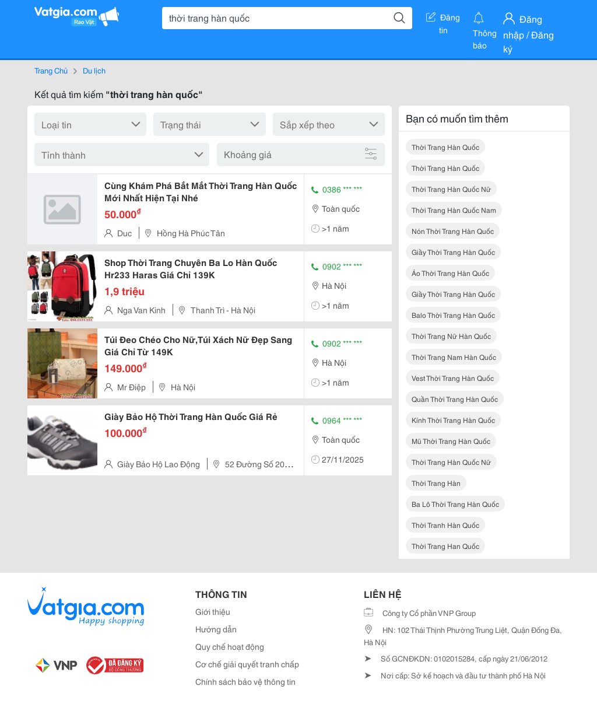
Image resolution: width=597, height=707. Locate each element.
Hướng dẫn (216, 629)
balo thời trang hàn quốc (453, 315)
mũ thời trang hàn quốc (451, 441)
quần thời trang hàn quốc (455, 399)
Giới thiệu (212, 611)
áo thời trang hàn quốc (450, 273)
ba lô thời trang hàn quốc (455, 504)
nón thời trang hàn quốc (453, 231)
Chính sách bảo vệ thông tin (245, 681)
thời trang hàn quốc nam (454, 210)
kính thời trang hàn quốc (453, 420)
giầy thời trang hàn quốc (453, 252)
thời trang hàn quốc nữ (451, 189)
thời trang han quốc (445, 546)
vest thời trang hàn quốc (453, 378)
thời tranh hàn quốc (445, 525)
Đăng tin (443, 19)
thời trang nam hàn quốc (454, 357)
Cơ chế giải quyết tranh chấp (247, 664)
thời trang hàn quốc (445, 147)
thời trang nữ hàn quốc (451, 336)
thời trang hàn (436, 483)
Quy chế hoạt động (229, 646)
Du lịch (94, 70)
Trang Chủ (51, 70)
